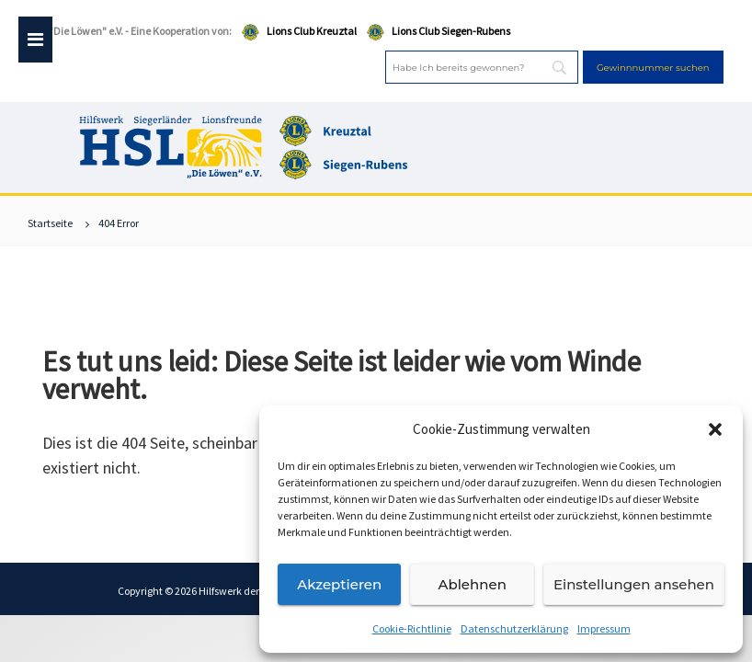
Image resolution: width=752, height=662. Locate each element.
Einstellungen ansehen (633, 584)
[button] (715, 429)
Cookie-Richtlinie (411, 628)
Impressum (604, 628)
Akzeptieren (339, 584)
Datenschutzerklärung (514, 628)
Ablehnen (472, 584)
